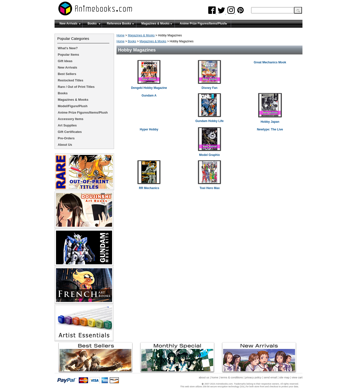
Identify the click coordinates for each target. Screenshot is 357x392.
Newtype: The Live (270, 129)
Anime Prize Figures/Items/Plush (203, 23)
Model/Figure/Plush (73, 106)
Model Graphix (209, 155)
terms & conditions (231, 377)
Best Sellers (67, 74)
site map (284, 377)
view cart (297, 377)
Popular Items (68, 54)
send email (270, 377)
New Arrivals (68, 23)
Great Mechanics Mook (270, 62)
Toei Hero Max (210, 188)
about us (204, 377)
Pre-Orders (66, 138)
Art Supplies (67, 125)
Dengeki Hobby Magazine (149, 88)
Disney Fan (209, 88)
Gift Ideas (65, 61)
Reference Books (119, 23)
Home (120, 35)
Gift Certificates (70, 132)
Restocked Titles (70, 80)
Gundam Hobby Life (209, 121)
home (214, 377)
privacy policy (253, 377)
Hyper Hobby (149, 129)
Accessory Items (70, 119)
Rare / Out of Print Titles (76, 87)
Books (92, 23)
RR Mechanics (149, 188)
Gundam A (149, 95)
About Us (65, 145)
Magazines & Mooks (155, 23)
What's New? (68, 48)
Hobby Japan (270, 121)
